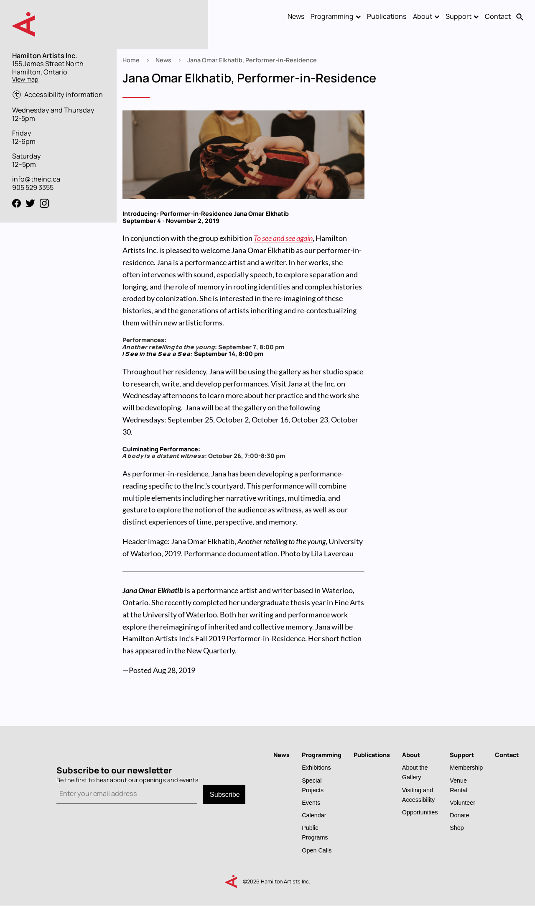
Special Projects (313, 785)
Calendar (314, 815)
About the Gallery (415, 772)
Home (131, 60)
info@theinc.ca (36, 179)
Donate (459, 815)
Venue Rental (458, 785)
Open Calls (316, 850)
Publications (387, 16)
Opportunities (420, 812)
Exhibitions (316, 767)
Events (311, 802)
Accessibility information (63, 95)
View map (25, 79)
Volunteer (462, 802)
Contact (498, 16)
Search (520, 16)
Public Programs (315, 832)
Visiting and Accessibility (418, 795)
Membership (466, 767)
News (296, 16)
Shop (457, 828)
